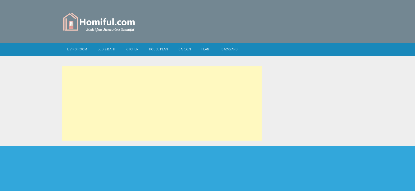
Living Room (77, 49)
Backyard (230, 49)
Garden (184, 49)
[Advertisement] (162, 103)
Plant (206, 49)
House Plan (158, 49)
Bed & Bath (106, 49)
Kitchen (132, 49)
